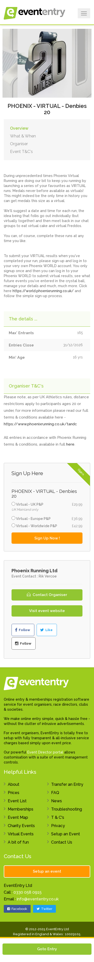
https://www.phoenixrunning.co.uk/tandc (40, 424)
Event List (17, 801)
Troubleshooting (66, 809)
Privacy (58, 825)
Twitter (44, 909)
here (70, 444)
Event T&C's (21, 151)
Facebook (17, 909)
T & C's (57, 817)
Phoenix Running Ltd (34, 570)
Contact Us (61, 842)
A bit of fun (18, 842)
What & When (23, 136)
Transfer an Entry (67, 784)
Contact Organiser (47, 595)
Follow (22, 630)
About (13, 784)
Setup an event (47, 871)
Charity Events (21, 825)
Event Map (18, 817)
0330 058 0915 (28, 892)
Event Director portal (45, 752)
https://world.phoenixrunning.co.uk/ (43, 291)
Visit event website (47, 611)
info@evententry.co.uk (38, 899)
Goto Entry (47, 949)
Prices (13, 792)
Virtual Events (21, 834)
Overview (19, 128)
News (56, 801)
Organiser (19, 143)
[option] (47, 63)
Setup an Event (65, 834)
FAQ (55, 792)
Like (46, 630)
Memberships (20, 809)
